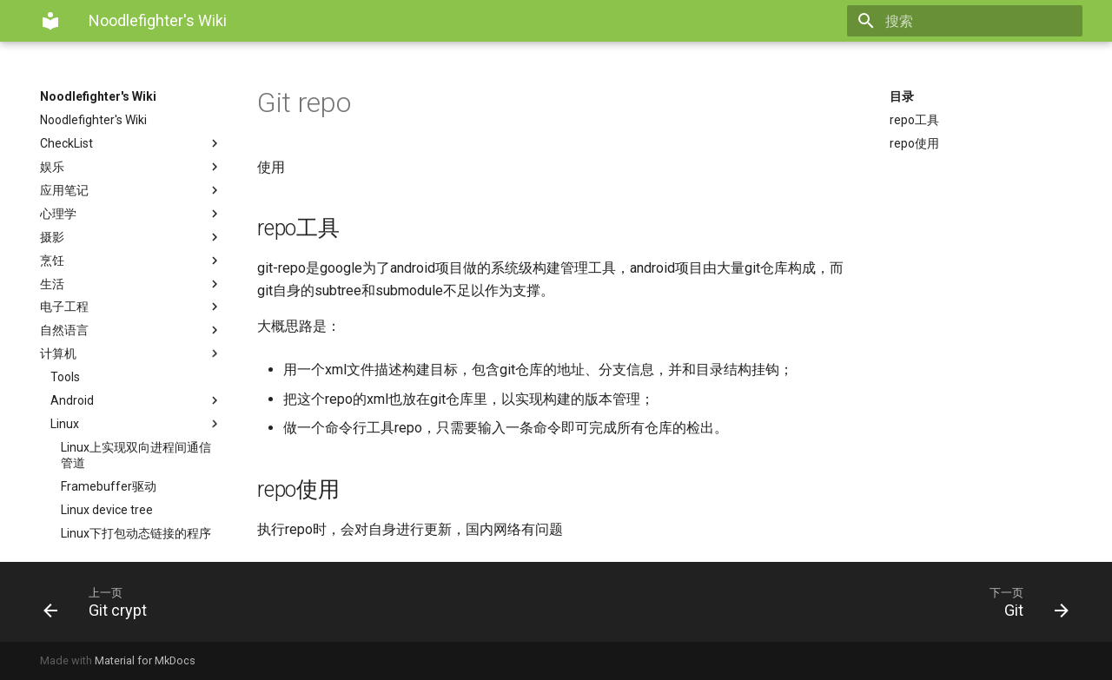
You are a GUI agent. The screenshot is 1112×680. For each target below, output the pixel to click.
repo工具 (914, 120)
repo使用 (914, 143)
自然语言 (131, 330)
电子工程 (131, 306)
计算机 (131, 353)
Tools (65, 377)
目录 (902, 96)
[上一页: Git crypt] (293, 601)
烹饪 (131, 260)
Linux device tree (107, 510)
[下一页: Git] (819, 601)
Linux (136, 424)
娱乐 (131, 167)
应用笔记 (131, 190)
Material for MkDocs (145, 660)
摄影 (131, 237)
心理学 (131, 213)
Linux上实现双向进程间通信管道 (136, 455)
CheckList (131, 143)
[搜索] (980, 20)
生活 (131, 284)
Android (136, 400)
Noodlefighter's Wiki (98, 96)
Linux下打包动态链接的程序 (136, 533)
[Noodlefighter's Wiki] (50, 20)
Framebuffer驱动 (108, 486)
